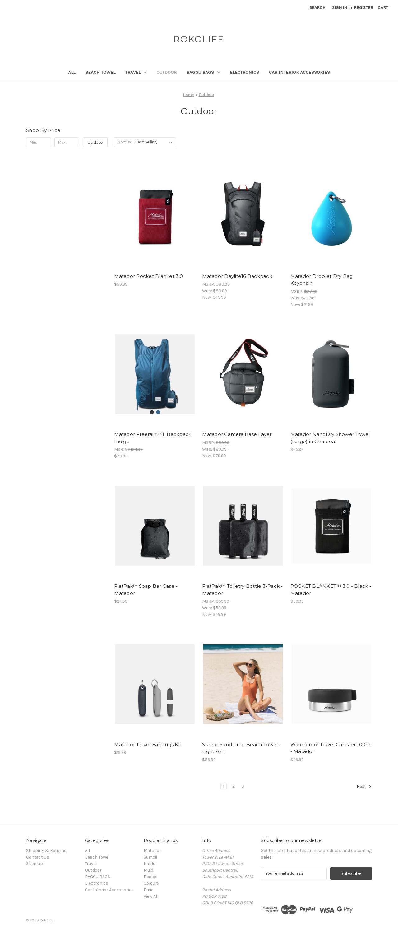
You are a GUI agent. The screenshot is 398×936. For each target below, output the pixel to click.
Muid (148, 870)
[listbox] (155, 142)
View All (151, 896)
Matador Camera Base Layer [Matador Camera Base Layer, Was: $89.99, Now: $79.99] (236, 434)
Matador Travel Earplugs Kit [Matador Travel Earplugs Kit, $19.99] (147, 744)
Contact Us (37, 857)
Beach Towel (100, 72)
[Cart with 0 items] (382, 7)
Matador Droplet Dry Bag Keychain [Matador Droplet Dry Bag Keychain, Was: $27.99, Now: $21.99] (321, 279)
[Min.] (38, 142)
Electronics (244, 72)
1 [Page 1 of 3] (223, 786)
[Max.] (66, 142)
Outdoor (166, 72)
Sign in (339, 7)
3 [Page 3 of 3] (242, 786)
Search (317, 7)
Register (363, 7)
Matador (152, 850)
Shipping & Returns (46, 850)
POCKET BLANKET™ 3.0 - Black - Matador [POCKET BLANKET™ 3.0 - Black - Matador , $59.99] (330, 589)
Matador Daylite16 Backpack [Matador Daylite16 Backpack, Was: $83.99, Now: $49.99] (237, 276)
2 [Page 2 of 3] (233, 786)
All (71, 72)
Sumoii (150, 857)
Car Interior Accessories (299, 72)
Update (95, 142)
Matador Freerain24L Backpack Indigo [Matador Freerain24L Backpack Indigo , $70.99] (152, 437)
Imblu (149, 863)
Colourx (151, 883)
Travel (135, 72)
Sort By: (125, 142)
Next (364, 787)
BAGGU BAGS (203, 72)
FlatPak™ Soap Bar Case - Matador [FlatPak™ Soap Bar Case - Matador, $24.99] (146, 589)
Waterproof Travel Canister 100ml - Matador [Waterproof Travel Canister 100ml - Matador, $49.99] (331, 748)
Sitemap (34, 863)
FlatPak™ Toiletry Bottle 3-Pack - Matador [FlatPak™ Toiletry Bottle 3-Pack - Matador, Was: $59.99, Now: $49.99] (242, 589)
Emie (148, 889)
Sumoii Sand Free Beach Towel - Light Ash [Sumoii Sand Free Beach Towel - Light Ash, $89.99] (241, 748)
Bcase (150, 876)
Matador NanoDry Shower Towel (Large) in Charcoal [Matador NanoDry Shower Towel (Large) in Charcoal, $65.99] (330, 437)
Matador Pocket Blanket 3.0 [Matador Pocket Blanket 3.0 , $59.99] (148, 276)
